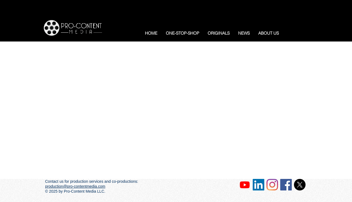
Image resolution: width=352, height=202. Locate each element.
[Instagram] (272, 184)
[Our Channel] (245, 184)
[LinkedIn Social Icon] (258, 184)
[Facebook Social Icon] (286, 184)
